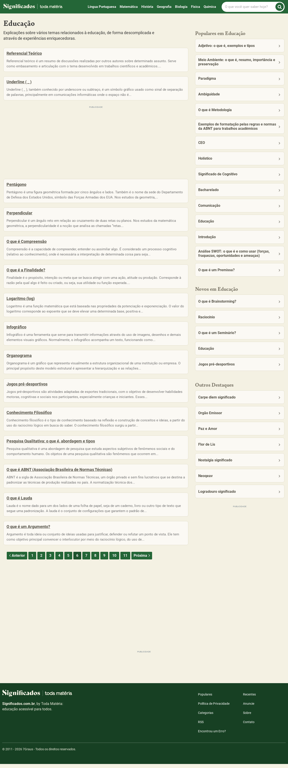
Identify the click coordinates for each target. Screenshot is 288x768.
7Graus (28, 753)
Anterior (16, 591)
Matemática (129, 7)
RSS (201, 726)
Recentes (249, 698)
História (147, 7)
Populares (205, 698)
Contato (248, 726)
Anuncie (248, 707)
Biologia (181, 7)
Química (210, 7)
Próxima (142, 591)
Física (195, 7)
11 (125, 591)
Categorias (205, 717)
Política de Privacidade (214, 707)
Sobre (247, 717)
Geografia (164, 7)
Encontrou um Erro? (212, 735)
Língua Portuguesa (102, 7)
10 (114, 591)
